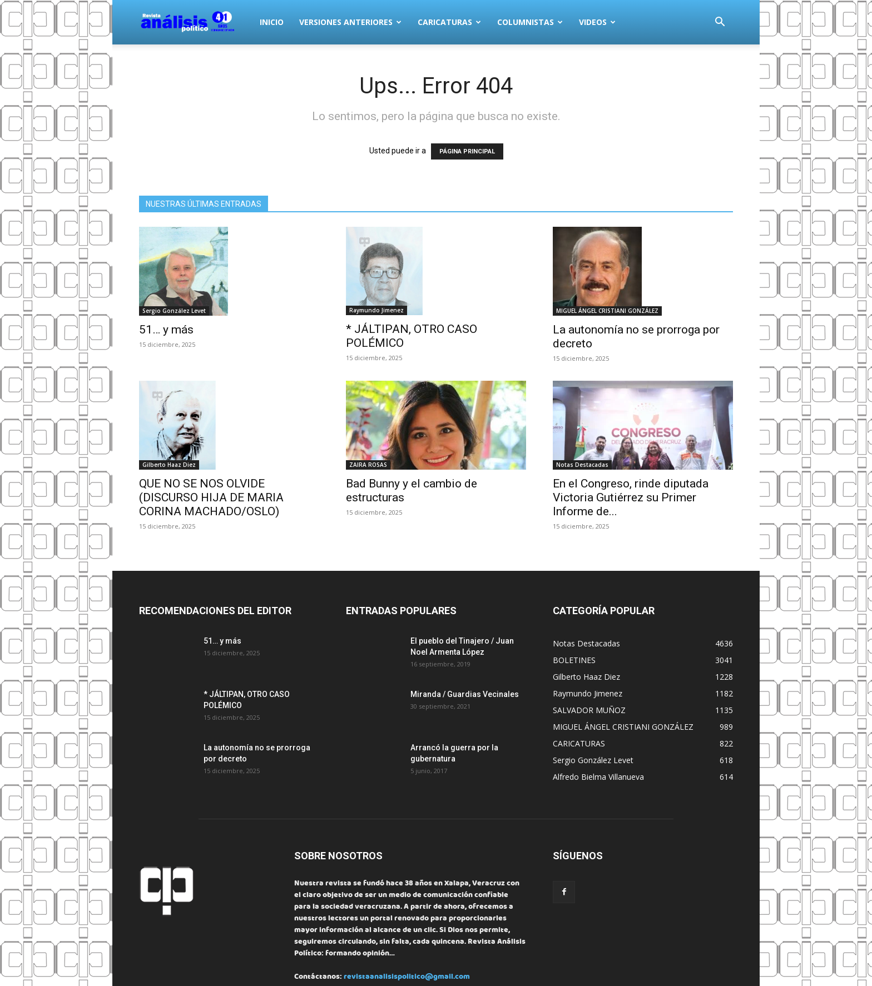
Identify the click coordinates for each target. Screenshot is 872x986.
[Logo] (195, 22)
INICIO (272, 22)
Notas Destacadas (582, 465)
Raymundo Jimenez (376, 310)
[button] (719, 23)
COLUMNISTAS (530, 22)
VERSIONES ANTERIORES (350, 22)
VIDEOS (597, 22)
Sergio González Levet (174, 311)
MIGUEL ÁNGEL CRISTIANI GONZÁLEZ (607, 311)
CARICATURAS (449, 22)
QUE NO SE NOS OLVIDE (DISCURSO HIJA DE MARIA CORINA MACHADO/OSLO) (211, 497)
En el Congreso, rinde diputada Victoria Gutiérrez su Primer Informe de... (630, 497)
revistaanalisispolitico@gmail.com (407, 977)
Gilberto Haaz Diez (169, 465)
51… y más (166, 329)
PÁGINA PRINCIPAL (467, 151)
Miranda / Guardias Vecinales (464, 694)
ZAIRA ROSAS (368, 465)
